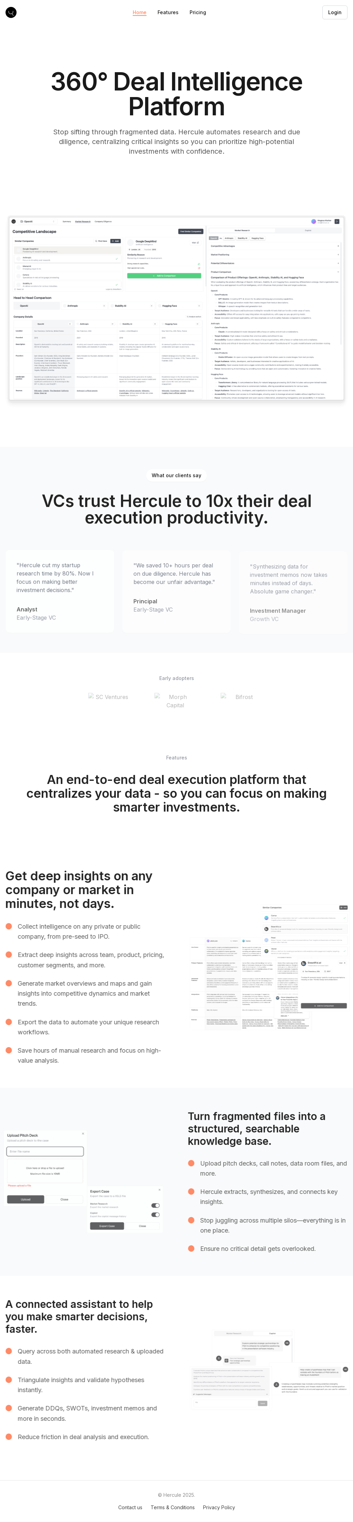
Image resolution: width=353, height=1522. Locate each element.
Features (168, 12)
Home (140, 12)
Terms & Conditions (173, 1507)
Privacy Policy (219, 1507)
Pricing (198, 12)
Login (335, 12)
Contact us (130, 1507)
